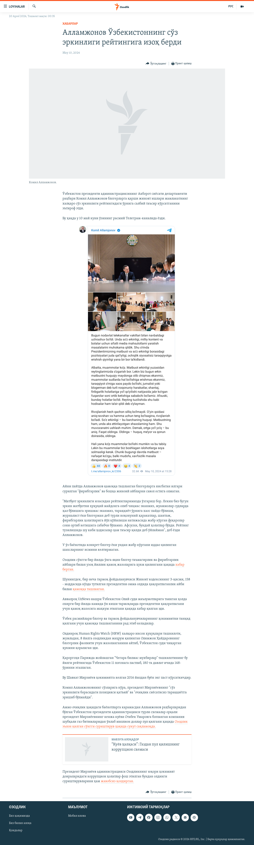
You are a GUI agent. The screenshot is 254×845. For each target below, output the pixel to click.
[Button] (156, 63)
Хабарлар (70, 24)
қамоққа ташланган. (89, 589)
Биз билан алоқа (20, 823)
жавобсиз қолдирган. (117, 781)
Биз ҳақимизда (19, 815)
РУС (230, 6)
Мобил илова (77, 815)
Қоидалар (15, 830)
